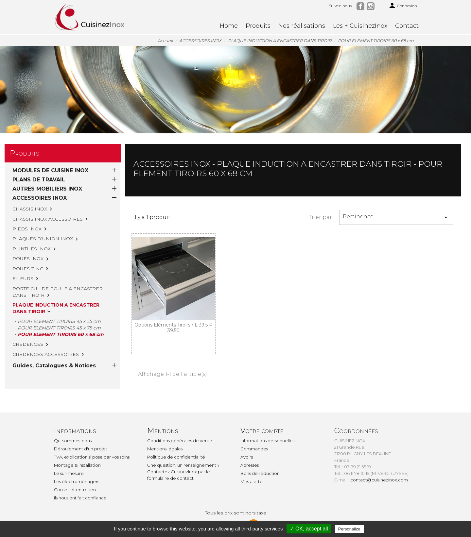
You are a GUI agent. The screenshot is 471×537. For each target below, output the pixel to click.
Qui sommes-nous (73, 440)
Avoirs (246, 457)
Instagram (371, 6)
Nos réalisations (301, 25)
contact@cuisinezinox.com (379, 479)
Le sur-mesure (69, 473)
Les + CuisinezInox (360, 25)
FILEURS (22, 278)
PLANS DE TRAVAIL (38, 179)
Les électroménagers (76, 481)
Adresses (249, 465)
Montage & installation (77, 465)
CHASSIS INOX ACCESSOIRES (47, 219)
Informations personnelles (267, 440)
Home (229, 25)
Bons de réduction (260, 473)
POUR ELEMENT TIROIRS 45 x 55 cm (59, 321)
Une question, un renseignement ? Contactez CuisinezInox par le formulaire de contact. (183, 471)
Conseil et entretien (75, 489)
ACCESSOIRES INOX (39, 198)
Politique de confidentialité (176, 457)
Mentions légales (165, 448)
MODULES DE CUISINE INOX (50, 170)
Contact (407, 25)
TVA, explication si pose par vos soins (92, 457)
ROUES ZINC (27, 269)
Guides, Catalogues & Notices (54, 338)
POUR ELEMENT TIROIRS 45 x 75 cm (59, 328)
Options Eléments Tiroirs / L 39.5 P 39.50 (173, 328)
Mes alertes (252, 481)
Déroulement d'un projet (80, 448)
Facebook (360, 6)
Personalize (349, 529)
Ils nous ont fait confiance (80, 497)
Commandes (254, 448)
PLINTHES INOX (31, 249)
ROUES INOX (28, 258)
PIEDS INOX (27, 229)
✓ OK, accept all (309, 528)
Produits (258, 25)
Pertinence (396, 217)
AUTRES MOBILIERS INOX (47, 189)
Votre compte (261, 430)
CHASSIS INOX (29, 209)
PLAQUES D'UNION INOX (42, 239)
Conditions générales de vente (179, 440)
